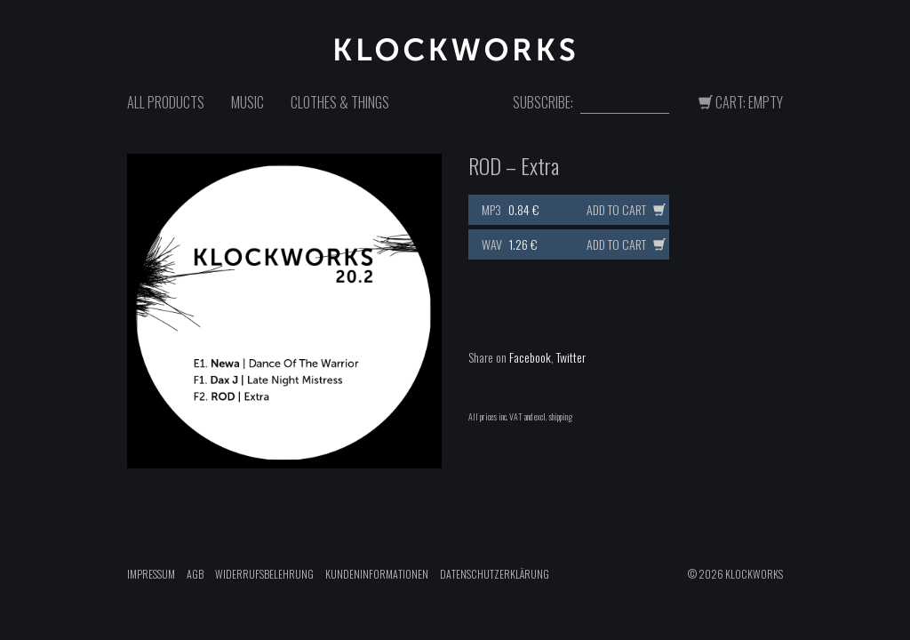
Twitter (571, 357)
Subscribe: (543, 102)
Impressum (151, 573)
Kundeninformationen (376, 573)
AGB (195, 573)
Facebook (530, 357)
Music (247, 102)
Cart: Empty (740, 102)
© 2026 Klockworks (735, 573)
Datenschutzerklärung (494, 573)
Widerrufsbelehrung (264, 573)
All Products (165, 102)
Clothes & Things (340, 102)
